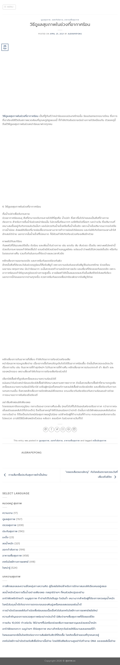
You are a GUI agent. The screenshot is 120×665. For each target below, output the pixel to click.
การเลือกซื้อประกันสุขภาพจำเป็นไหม (24, 475)
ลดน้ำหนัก (7, 543)
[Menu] (9, 7)
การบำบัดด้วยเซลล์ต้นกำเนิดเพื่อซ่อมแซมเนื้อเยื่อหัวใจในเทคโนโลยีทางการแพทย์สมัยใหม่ (50, 610)
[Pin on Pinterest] (68, 429)
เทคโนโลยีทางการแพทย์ (15, 562)
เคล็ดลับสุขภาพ (99, 440)
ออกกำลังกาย (57, 19)
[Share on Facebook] (51, 429)
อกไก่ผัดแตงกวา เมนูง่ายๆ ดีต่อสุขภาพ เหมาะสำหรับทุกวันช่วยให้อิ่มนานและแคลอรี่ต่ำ (48, 629)
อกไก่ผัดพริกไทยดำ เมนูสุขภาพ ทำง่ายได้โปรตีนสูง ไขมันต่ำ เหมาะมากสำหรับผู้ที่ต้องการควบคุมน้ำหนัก (58, 598)
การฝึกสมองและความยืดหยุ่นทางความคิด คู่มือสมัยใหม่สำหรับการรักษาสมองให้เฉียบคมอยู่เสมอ (54, 586)
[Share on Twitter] (57, 429)
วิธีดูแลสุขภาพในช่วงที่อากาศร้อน (20, 116)
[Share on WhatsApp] (45, 429)
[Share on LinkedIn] (74, 429)
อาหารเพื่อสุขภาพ (71, 19)
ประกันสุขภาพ (9, 531)
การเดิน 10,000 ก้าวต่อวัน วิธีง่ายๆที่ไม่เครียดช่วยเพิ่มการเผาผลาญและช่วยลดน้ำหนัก (49, 623)
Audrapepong (75, 34)
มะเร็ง (5, 537)
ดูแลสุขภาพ (46, 19)
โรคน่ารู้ (6, 568)
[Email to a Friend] (63, 429)
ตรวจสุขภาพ (9, 525)
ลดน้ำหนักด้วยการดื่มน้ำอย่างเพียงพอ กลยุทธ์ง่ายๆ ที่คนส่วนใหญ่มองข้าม (43, 592)
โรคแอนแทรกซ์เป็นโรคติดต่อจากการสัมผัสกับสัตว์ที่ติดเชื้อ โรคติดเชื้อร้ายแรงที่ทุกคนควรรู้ (50, 635)
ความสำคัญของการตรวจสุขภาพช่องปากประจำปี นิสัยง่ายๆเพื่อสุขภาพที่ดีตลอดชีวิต (48, 617)
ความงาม (7, 513)
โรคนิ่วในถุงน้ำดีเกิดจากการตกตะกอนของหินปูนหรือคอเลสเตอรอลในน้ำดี (42, 604)
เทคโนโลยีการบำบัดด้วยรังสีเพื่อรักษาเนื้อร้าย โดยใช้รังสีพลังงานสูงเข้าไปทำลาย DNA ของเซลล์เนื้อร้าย (58, 641)
